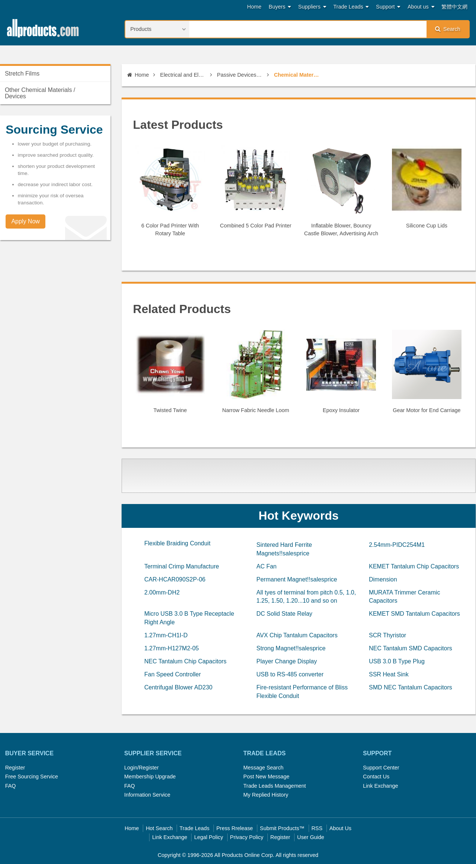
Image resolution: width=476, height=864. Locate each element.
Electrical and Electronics (183, 75)
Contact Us (376, 776)
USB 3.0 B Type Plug (397, 661)
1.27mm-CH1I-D (165, 635)
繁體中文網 (454, 7)
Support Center (381, 768)
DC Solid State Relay (284, 613)
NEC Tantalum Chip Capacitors (185, 661)
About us (421, 7)
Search (447, 29)
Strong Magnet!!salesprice (291, 648)
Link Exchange (380, 786)
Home (254, 7)
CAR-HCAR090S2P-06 (175, 579)
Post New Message (266, 776)
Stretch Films (22, 73)
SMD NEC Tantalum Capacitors (410, 687)
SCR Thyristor (387, 635)
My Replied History (265, 795)
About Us (340, 828)
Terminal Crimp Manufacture (181, 566)
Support (388, 7)
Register (15, 768)
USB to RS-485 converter (290, 674)
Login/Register (141, 768)
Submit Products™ (282, 828)
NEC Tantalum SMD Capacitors (410, 648)
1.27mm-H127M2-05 (171, 648)
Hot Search (159, 828)
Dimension (383, 579)
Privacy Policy (247, 837)
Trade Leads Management (274, 786)
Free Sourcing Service (31, 776)
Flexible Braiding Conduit (177, 543)
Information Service (147, 795)
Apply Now (25, 221)
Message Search (263, 768)
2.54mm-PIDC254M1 (397, 545)
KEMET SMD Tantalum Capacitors (414, 613)
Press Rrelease (234, 828)
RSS (316, 828)
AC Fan (267, 566)
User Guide (310, 837)
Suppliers (312, 7)
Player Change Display (287, 661)
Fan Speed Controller (172, 674)
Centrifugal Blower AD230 (178, 687)
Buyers (280, 7)
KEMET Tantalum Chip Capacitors (414, 566)
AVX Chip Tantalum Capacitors (297, 635)
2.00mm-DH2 (162, 592)
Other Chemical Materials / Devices (40, 93)
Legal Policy (208, 837)
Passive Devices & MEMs (240, 75)
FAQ (10, 786)
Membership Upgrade (150, 776)
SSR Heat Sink (389, 674)
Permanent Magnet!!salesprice (297, 579)
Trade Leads (351, 7)
